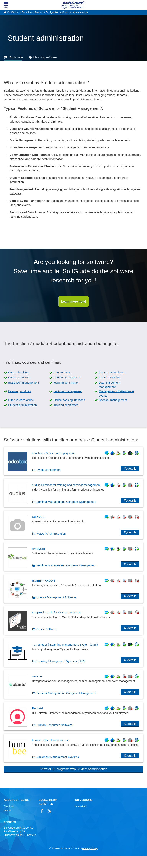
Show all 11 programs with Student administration (73, 769)
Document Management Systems (57, 756)
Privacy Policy (90, 848)
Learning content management (109, 385)
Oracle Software (46, 629)
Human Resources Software (54, 725)
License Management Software (56, 597)
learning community (66, 382)
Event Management (48, 469)
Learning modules (19, 391)
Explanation (16, 57)
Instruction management (23, 382)
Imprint (7, 810)
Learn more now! (73, 301)
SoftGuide (13, 12)
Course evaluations (111, 372)
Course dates (62, 372)
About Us (8, 806)
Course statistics (109, 377)
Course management (67, 377)
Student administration (75, 12)
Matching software (45, 57)
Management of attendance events (116, 393)
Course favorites (18, 377)
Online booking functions (69, 400)
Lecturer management (68, 391)
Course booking (18, 372)
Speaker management (113, 400)
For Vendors (80, 806)
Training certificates (66, 404)
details (131, 468)
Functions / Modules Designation (40, 12)
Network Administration (51, 533)
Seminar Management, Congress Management (66, 501)
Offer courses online (21, 400)
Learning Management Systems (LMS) (61, 661)
